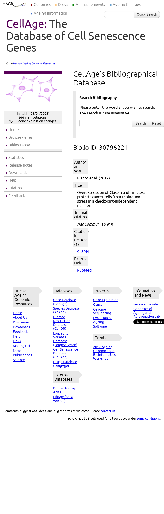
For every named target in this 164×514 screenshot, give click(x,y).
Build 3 (22, 113)
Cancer (98, 304)
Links (17, 341)
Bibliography (19, 145)
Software (100, 326)
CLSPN (83, 251)
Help (12, 180)
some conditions (148, 418)
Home (13, 129)
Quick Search (147, 14)
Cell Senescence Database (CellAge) (65, 353)
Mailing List (22, 346)
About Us (20, 317)
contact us (108, 410)
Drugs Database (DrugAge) (65, 364)
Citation (15, 188)
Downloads (17, 172)
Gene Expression (105, 300)
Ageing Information (50, 13)
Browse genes (20, 137)
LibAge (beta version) (63, 399)
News (17, 351)
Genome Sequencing (102, 311)
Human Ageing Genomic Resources (34, 63)
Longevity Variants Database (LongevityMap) (65, 339)
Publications (22, 355)
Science (19, 360)
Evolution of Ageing (102, 320)
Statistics (16, 157)
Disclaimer (21, 322)
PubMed (84, 270)
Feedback (16, 195)
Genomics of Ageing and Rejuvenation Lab (146, 312)
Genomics (42, 4)
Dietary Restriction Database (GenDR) (61, 322)
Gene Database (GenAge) (64, 302)
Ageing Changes (127, 4)
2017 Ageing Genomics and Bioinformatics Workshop (104, 352)
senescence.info (145, 304)
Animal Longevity (90, 4)
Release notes (20, 165)
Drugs (63, 4)
